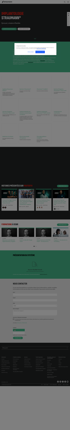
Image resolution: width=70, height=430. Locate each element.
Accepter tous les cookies (40, 51)
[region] (35, 49)
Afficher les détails (31, 51)
